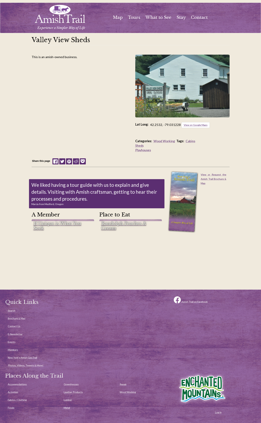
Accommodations (17, 384)
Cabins (190, 141)
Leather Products (73, 392)
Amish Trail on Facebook (191, 301)
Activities (13, 392)
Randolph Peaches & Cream (124, 225)
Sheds (139, 145)
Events (11, 341)
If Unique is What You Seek (57, 225)
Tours (134, 17)
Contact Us (14, 326)
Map (118, 17)
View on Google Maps (196, 124)
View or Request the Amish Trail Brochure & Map (213, 179)
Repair (123, 384)
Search (11, 310)
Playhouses (143, 150)
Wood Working (164, 141)
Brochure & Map (16, 318)
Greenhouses (71, 384)
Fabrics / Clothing (17, 399)
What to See (158, 17)
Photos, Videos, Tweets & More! (25, 365)
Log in (218, 412)
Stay (181, 17)
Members (13, 349)
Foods (11, 407)
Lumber (68, 399)
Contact (199, 17)
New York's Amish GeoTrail (22, 357)
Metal (67, 407)
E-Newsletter (15, 334)
